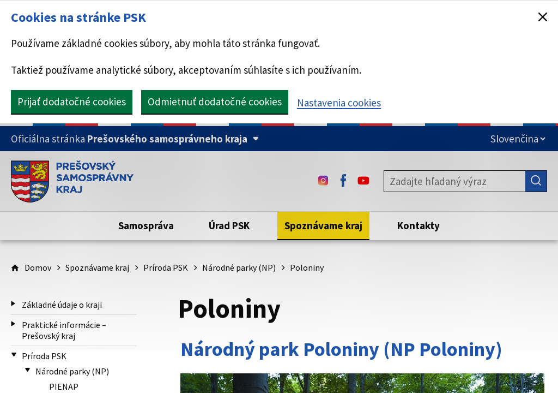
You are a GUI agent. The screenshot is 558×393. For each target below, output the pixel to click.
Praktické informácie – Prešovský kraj (64, 330)
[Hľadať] (536, 181)
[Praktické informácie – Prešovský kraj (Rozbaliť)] (13, 324)
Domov (38, 267)
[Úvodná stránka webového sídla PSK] (72, 181)
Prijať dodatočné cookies (71, 101)
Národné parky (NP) (239, 267)
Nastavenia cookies (339, 102)
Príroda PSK (165, 267)
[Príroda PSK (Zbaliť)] (14, 355)
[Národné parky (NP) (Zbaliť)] (27, 370)
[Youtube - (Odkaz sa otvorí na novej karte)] (363, 181)
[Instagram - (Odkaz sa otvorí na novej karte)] (323, 181)
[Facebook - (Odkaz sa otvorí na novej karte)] (343, 181)
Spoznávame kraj (97, 267)
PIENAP (63, 386)
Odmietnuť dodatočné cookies (215, 101)
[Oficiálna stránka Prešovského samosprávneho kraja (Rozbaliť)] (135, 139)
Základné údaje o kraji (62, 304)
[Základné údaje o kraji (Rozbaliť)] (13, 303)
